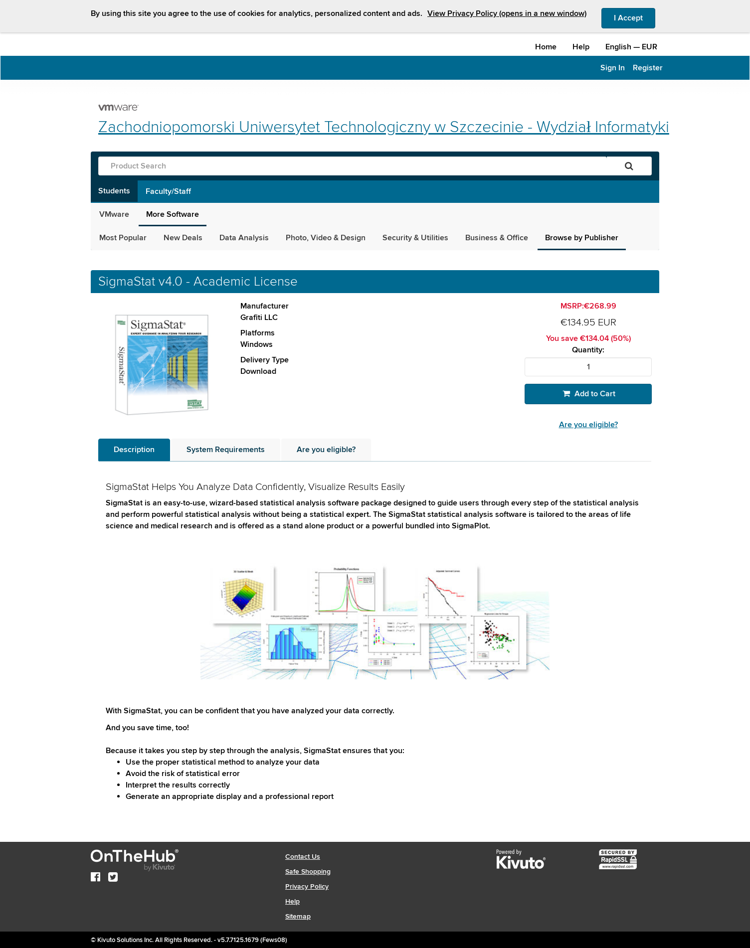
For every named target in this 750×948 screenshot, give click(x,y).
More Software (172, 214)
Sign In (612, 68)
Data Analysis (244, 238)
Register (648, 68)
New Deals (183, 238)
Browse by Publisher (581, 238)
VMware (114, 214)
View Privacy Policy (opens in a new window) (506, 13)
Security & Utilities (415, 238)
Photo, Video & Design (326, 238)
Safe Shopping (308, 871)
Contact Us (302, 856)
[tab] (134, 450)
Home (546, 47)
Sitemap (298, 916)
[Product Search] (352, 166)
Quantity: (588, 350)
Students (114, 191)
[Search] (629, 166)
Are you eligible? (588, 425)
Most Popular (123, 238)
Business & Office (496, 238)
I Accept (634, 17)
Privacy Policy (307, 886)
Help (580, 47)
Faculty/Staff (168, 191)
